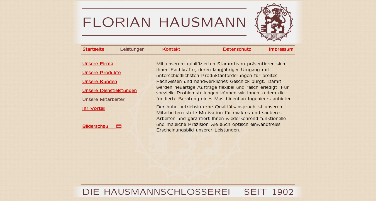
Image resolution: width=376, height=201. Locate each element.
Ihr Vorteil (93, 108)
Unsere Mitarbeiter (103, 99)
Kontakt (171, 49)
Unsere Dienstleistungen (109, 91)
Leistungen (132, 49)
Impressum (281, 49)
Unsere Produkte (101, 73)
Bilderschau (101, 126)
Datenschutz (237, 49)
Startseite (93, 49)
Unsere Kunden (99, 82)
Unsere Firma (97, 64)
